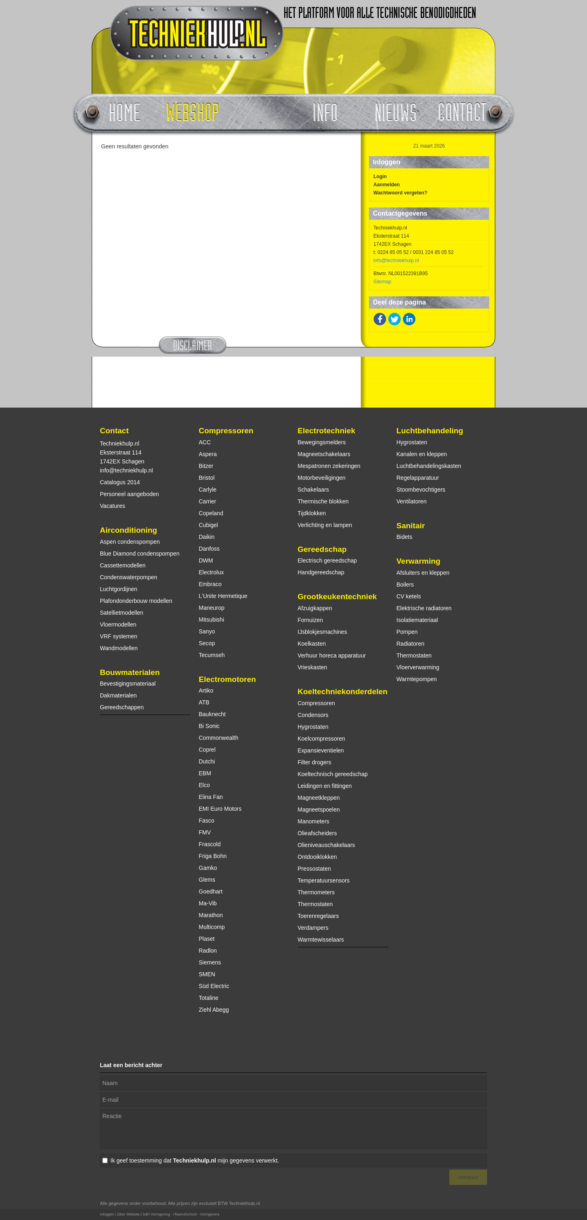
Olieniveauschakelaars (326, 845)
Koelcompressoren (321, 738)
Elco (204, 785)
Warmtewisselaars (321, 939)
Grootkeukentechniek (337, 596)
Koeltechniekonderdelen (343, 691)
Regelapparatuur (418, 477)
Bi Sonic (209, 726)
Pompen (407, 632)
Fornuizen (310, 620)
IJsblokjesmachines (322, 632)
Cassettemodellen (123, 565)
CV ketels (409, 596)
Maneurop (212, 607)
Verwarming (419, 561)
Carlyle (208, 489)
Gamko (208, 868)
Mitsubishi (211, 619)
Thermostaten (315, 904)
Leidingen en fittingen (325, 786)
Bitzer (206, 466)
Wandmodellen (119, 648)
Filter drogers (314, 762)
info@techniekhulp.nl (396, 260)
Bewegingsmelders (322, 442)
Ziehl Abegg (214, 1009)
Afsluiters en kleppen (423, 572)
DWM (206, 560)
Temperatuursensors (324, 880)
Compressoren (226, 430)
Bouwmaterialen (130, 672)
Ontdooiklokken (317, 857)
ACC (205, 442)
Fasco (206, 820)
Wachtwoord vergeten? (400, 193)
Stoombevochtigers (421, 489)
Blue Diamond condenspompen (139, 553)
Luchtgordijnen (118, 589)
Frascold (210, 844)
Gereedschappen (121, 707)
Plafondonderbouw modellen (136, 601)
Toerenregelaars (318, 916)
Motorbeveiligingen (322, 477)
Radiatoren (411, 643)
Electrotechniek (326, 430)
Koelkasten (312, 643)
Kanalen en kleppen (422, 454)
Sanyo (207, 631)
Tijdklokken (312, 513)
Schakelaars (313, 489)
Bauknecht (212, 714)
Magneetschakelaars (324, 454)
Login (380, 176)
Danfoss (209, 548)
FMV (205, 832)
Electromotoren (227, 679)
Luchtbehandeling (430, 430)
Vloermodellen (118, 624)
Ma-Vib (208, 903)
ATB (204, 702)
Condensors (313, 715)
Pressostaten (314, 868)
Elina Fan (211, 797)
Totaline (208, 998)
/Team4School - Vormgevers (196, 1214)
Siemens (210, 962)
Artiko (206, 690)
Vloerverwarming (418, 667)
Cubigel (208, 525)
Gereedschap (322, 549)
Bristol (207, 477)
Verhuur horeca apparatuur (332, 655)
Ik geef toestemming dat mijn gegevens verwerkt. (194, 1160)
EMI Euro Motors (220, 808)
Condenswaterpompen (128, 577)
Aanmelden (386, 185)
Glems (207, 879)
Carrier (207, 501)
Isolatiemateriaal (417, 620)
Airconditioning (128, 530)
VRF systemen (118, 636)
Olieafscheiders (317, 833)
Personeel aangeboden (129, 494)
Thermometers (316, 892)
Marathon (211, 915)
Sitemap (382, 282)
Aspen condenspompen (130, 541)
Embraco (210, 584)
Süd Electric (214, 986)
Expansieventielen (321, 750)
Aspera (208, 454)
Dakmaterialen (118, 695)
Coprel (207, 749)
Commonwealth (218, 738)
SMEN (207, 974)
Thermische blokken (323, 501)
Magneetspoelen (319, 809)
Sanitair (411, 525)
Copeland (211, 513)
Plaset (207, 938)
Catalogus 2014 (120, 482)
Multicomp (212, 927)
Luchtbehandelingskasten (429, 466)
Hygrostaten (313, 727)
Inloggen (107, 1214)
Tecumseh (212, 655)
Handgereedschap (321, 572)
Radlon (208, 950)
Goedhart (211, 891)
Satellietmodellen (121, 612)
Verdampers (313, 927)
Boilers (405, 584)
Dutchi (207, 761)
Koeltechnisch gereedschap (333, 774)
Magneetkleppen (319, 797)
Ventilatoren (412, 501)
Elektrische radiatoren (424, 608)
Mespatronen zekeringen (329, 466)
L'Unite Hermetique (223, 596)
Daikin (207, 537)
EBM (205, 773)
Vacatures (112, 506)
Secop (207, 643)
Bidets (405, 537)
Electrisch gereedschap (327, 560)
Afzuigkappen (315, 608)
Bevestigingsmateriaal (128, 683)
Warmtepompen (417, 679)
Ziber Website (128, 1214)
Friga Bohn (213, 856)
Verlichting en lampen (325, 525)
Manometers (313, 821)
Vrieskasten (312, 667)
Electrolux (211, 572)
